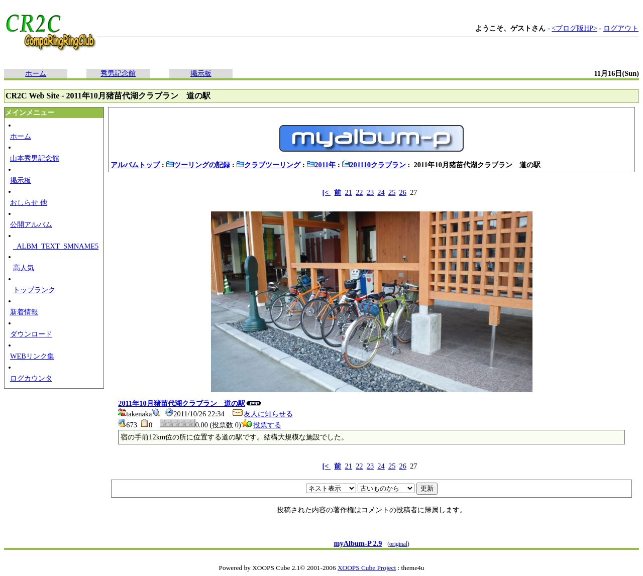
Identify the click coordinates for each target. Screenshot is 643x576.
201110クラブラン (374, 165)
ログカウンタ (31, 378)
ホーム (35, 73)
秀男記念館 (118, 73)
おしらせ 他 (28, 202)
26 (402, 192)
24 (380, 192)
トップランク (34, 290)
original (398, 544)
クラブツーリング (268, 165)
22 (359, 192)
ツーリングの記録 (198, 165)
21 (348, 192)
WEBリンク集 (32, 356)
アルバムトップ (135, 165)
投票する (261, 425)
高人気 (23, 268)
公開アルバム (31, 224)
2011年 (321, 165)
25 (391, 192)
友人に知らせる (262, 414)
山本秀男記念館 (34, 158)
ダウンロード (31, 334)
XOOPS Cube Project (367, 567)
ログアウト (620, 28)
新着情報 (24, 312)
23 (370, 192)
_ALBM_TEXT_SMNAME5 (55, 246)
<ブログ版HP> (574, 28)
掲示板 (200, 73)
